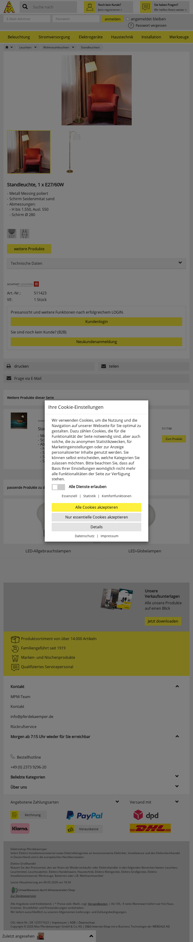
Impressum (109, 536)
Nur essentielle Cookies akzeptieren (96, 517)
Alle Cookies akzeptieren (96, 507)
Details (97, 526)
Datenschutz (85, 536)
